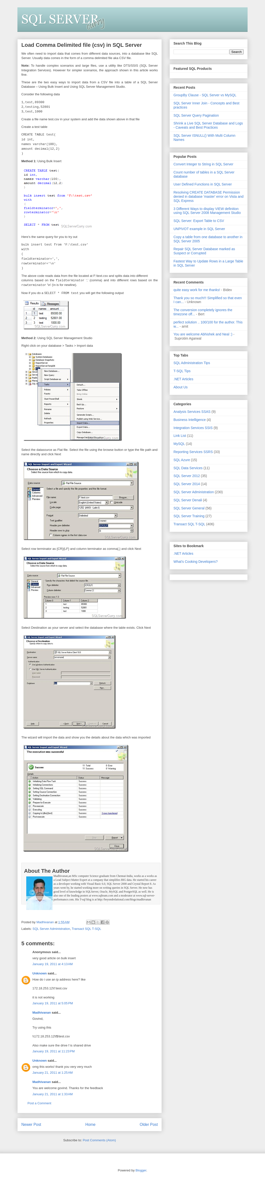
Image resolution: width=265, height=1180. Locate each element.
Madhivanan (41, 1012)
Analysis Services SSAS (192, 412)
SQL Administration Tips (191, 363)
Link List (179, 436)
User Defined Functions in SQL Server (202, 184)
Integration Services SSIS (193, 428)
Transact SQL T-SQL (86, 929)
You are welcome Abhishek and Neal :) (202, 334)
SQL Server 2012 (186, 476)
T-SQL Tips (182, 371)
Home (90, 1124)
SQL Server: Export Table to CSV (198, 221)
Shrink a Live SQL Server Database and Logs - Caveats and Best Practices (208, 125)
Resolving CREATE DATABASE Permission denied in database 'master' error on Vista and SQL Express (208, 196)
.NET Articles (183, 379)
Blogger (140, 1170)
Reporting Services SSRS (193, 452)
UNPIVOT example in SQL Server (199, 229)
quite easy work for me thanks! (196, 290)
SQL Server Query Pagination (196, 115)
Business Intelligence (189, 420)
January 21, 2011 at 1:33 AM (52, 1094)
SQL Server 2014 (186, 484)
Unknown (39, 973)
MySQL (179, 444)
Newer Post (31, 1124)
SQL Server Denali (187, 500)
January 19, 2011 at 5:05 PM (52, 1003)
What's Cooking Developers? (195, 562)
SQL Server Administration (51, 929)
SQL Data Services (188, 468)
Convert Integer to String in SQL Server (203, 164)
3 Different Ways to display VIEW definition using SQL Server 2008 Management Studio (207, 211)
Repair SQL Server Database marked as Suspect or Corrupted (204, 251)
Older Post (149, 1124)
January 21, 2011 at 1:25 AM (52, 1072)
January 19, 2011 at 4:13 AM (52, 964)
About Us (180, 387)
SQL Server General (188, 508)
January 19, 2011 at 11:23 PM (53, 1051)
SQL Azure (181, 460)
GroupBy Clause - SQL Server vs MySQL (204, 95)
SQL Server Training (188, 516)
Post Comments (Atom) (99, 1140)
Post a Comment (39, 1103)
